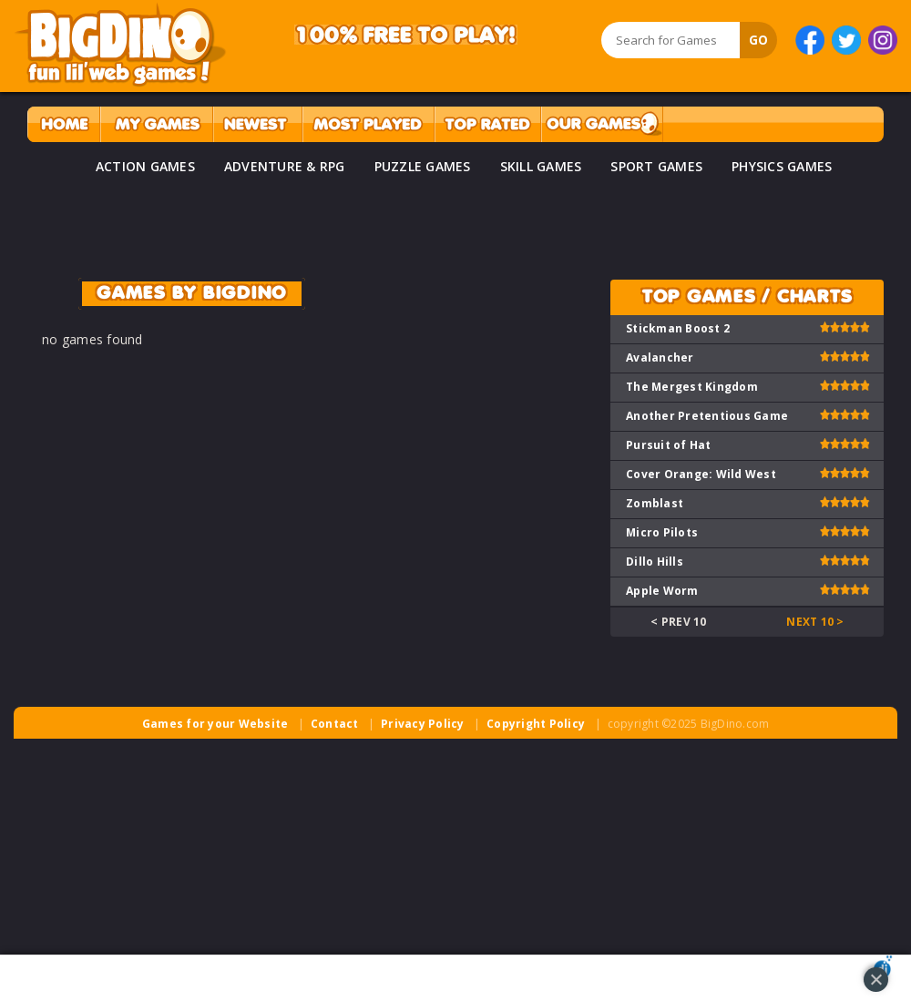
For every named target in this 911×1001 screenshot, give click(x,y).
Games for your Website (215, 723)
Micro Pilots (662, 532)
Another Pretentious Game (707, 416)
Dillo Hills (654, 561)
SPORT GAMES (656, 166)
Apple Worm (662, 590)
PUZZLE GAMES (422, 166)
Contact (335, 723)
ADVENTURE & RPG (284, 166)
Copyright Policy (535, 723)
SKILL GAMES (541, 166)
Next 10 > (815, 621)
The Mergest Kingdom (692, 386)
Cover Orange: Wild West (701, 474)
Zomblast (654, 503)
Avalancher (660, 357)
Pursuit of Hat (668, 445)
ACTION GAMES (145, 166)
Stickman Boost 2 (678, 328)
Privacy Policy (423, 723)
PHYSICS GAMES (782, 166)
